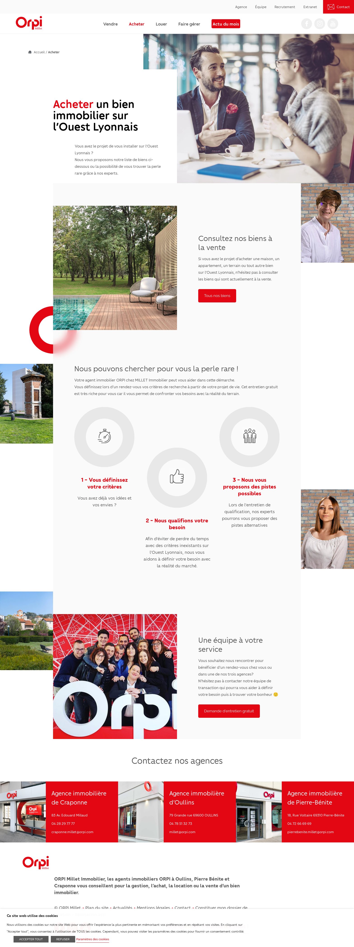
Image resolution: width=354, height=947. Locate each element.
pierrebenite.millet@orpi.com (310, 832)
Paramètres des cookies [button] (92, 939)
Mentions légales (153, 907)
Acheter (136, 23)
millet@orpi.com (182, 832)
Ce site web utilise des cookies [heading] (32, 915)
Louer (161, 23)
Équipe (260, 7)
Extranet (310, 7)
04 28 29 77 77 (63, 823)
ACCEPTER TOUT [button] (31, 939)
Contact (343, 7)
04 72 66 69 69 (299, 823)
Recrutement (285, 7)
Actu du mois (226, 23)
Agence (241, 7)
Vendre (110, 23)
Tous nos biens (217, 295)
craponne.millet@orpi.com (72, 832)
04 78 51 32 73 (180, 823)
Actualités (122, 907)
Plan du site (96, 907)
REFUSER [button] (63, 939)
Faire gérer (189, 23)
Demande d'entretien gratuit (229, 711)
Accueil (39, 52)
